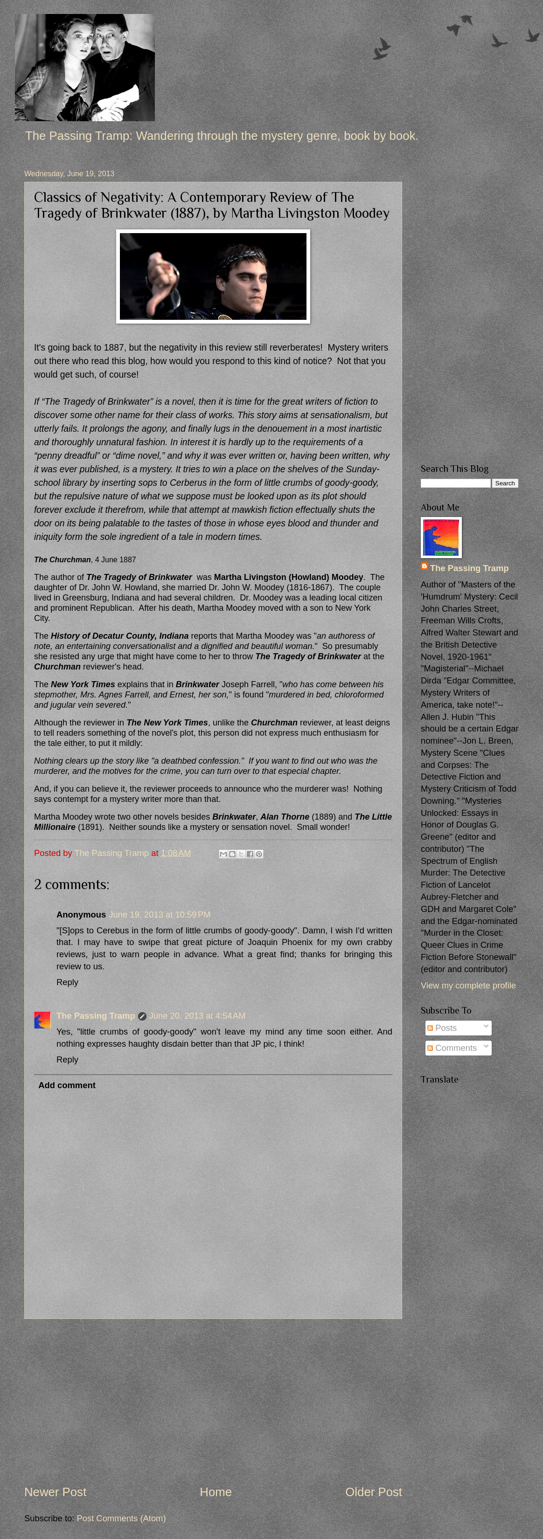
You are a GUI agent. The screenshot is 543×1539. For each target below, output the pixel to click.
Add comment (67, 1085)
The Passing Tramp (95, 1016)
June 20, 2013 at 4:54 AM (197, 1016)
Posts (442, 1028)
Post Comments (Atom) (121, 1518)
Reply (67, 982)
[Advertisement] (213, 1401)
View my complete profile (468, 985)
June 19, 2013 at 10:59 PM (159, 914)
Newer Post (55, 1491)
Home (216, 1491)
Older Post (373, 1491)
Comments (452, 1048)
